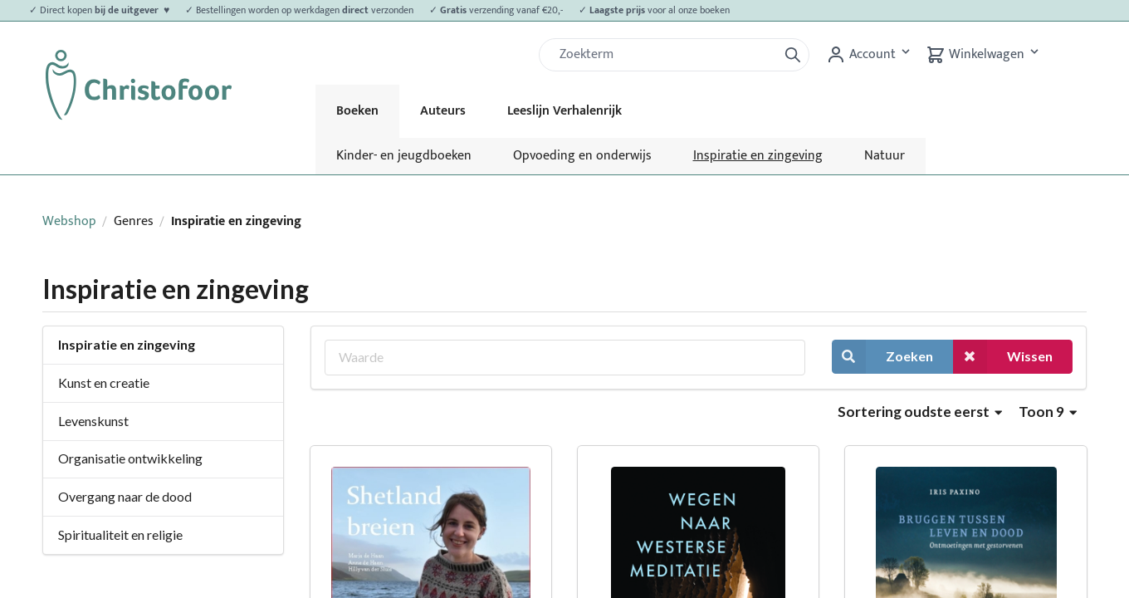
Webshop (69, 221)
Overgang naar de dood (125, 496)
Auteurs (443, 111)
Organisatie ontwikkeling (130, 458)
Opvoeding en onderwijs (582, 156)
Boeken (357, 111)
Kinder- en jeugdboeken (404, 156)
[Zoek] (665, 54)
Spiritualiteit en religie (120, 534)
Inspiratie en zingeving (758, 156)
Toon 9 (1048, 411)
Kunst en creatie (103, 382)
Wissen (1003, 357)
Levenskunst (93, 421)
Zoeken (882, 357)
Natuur (884, 156)
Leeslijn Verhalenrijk (564, 111)
